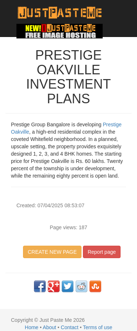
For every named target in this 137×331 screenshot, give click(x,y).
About (49, 327)
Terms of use (97, 327)
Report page (102, 252)
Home (31, 327)
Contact (69, 327)
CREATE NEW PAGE (52, 252)
